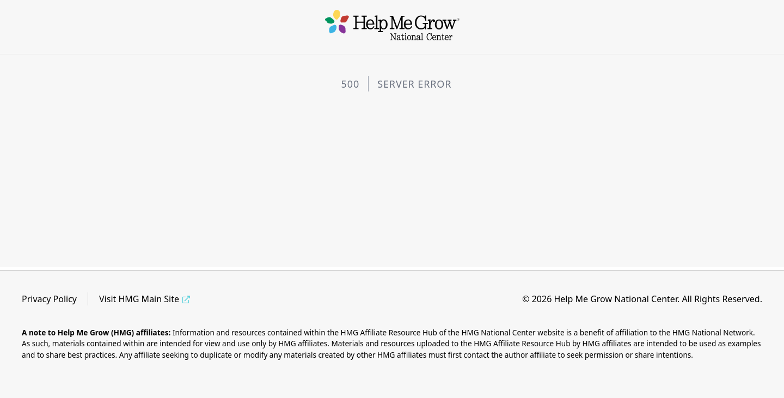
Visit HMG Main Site (139, 299)
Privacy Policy (49, 299)
